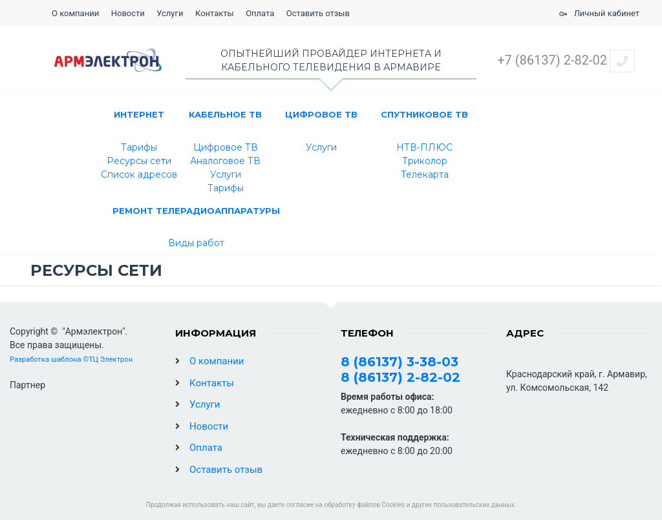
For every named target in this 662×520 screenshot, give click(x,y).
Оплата (260, 13)
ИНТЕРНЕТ (139, 114)
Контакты (214, 13)
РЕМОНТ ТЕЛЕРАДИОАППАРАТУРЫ (196, 210)
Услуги (169, 13)
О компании (75, 13)
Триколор (424, 161)
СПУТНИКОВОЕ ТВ (424, 114)
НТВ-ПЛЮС (424, 147)
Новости (128, 13)
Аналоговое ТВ (225, 161)
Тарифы (139, 147)
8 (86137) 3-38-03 (399, 361)
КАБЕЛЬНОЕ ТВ (225, 114)
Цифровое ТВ (225, 147)
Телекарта (425, 174)
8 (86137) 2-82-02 (400, 377)
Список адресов (139, 174)
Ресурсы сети (139, 161)
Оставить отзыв (318, 13)
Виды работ (196, 243)
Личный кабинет (597, 13)
